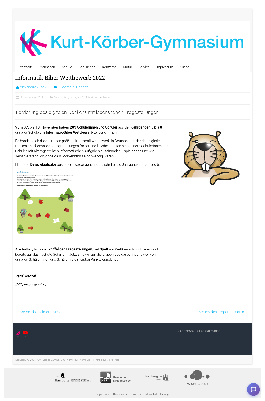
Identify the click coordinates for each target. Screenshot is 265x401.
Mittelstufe (91, 97)
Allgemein (66, 87)
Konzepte (109, 67)
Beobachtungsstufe (65, 97)
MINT (81, 97)
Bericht (82, 87)
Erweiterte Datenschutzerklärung (150, 394)
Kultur (127, 67)
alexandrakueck (33, 87)
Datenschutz (120, 394)
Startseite (26, 67)
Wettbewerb (105, 97)
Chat (253, 389)
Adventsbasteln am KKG (37, 311)
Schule (67, 67)
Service (144, 67)
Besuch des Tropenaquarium (224, 311)
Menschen (47, 67)
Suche (184, 67)
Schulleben (87, 67)
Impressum (164, 67)
